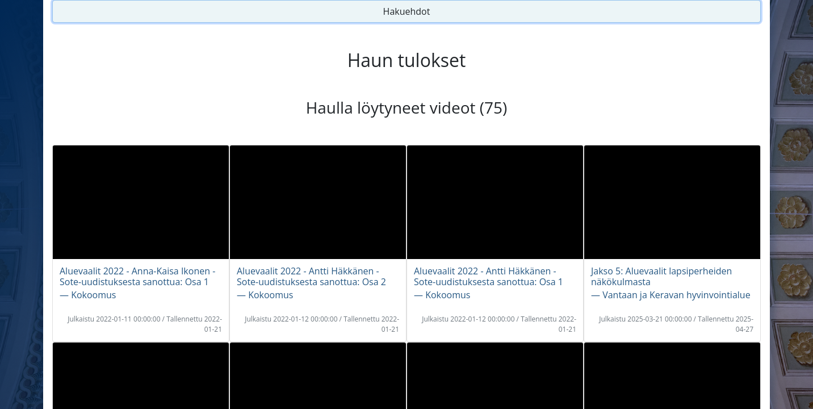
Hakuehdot (406, 11)
